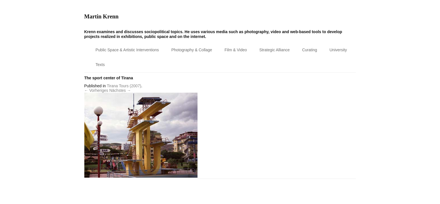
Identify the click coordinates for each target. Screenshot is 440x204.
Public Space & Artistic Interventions (127, 50)
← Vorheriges (96, 90)
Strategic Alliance (274, 50)
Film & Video (235, 50)
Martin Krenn (101, 16)
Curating (309, 50)
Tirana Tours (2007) (124, 86)
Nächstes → (120, 90)
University (338, 50)
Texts (100, 64)
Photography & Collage (191, 50)
